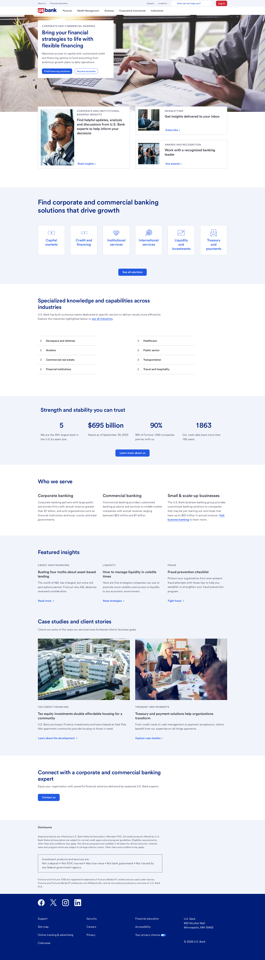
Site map (43, 926)
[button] (221, 3)
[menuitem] (48, 11)
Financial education (59, 3)
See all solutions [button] (133, 272)
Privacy (91, 934)
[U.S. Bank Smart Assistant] (191, 3)
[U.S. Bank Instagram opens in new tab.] (65, 902)
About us (42, 3)
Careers (91, 926)
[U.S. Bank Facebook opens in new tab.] (41, 902)
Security (92, 918)
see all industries (102, 318)
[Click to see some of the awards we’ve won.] (175, 163)
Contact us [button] (48, 797)
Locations (162, 3)
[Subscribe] (174, 130)
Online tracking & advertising (55, 934)
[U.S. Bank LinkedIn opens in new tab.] (77, 902)
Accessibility (143, 926)
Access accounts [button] (86, 71)
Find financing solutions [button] (57, 71)
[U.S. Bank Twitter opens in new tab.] (53, 902)
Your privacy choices (150, 934)
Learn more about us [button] (132, 453)
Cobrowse (44, 943)
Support (150, 3)
